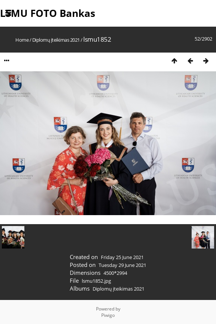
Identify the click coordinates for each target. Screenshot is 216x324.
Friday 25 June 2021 (122, 257)
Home (21, 39)
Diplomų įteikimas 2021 (56, 39)
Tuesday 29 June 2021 (122, 265)
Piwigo (108, 315)
